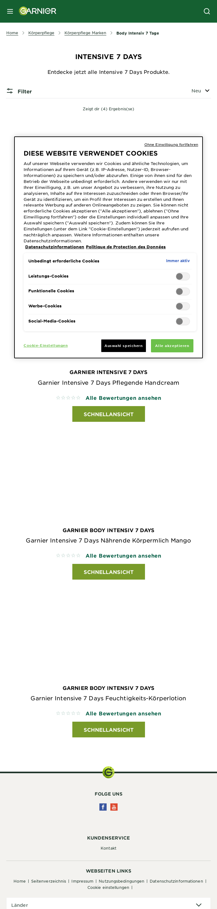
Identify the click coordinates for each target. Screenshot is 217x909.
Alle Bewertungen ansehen (123, 397)
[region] (108, 247)
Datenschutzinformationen (176, 881)
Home (19, 881)
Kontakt (108, 848)
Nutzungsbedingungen (121, 881)
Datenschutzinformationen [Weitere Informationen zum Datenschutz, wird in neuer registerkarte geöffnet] (54, 246)
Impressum (82, 881)
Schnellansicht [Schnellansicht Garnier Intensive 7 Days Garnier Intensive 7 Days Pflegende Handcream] (109, 414)
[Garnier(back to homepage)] (35, 11)
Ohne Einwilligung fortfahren (171, 144)
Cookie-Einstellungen (46, 345)
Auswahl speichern (123, 345)
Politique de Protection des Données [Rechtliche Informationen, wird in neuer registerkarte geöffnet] (126, 246)
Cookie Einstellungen (108, 887)
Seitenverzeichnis (48, 881)
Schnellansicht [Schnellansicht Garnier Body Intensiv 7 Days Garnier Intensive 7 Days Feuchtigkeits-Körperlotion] (109, 729)
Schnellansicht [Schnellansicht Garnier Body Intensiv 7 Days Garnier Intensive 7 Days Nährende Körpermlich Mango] (109, 572)
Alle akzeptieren (172, 345)
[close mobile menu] (10, 11)
